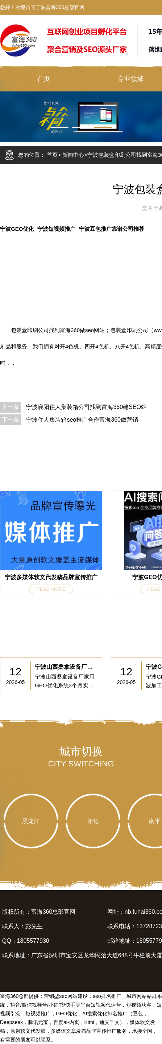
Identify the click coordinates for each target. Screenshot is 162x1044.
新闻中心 (73, 155)
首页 (43, 78)
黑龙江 (31, 821)
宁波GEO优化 (17, 229)
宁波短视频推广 (56, 229)
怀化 (93, 821)
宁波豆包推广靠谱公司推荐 (111, 229)
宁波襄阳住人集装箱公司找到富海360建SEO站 (86, 407)
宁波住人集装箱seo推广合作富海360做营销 (82, 420)
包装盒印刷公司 (30, 330)
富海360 (70, 330)
